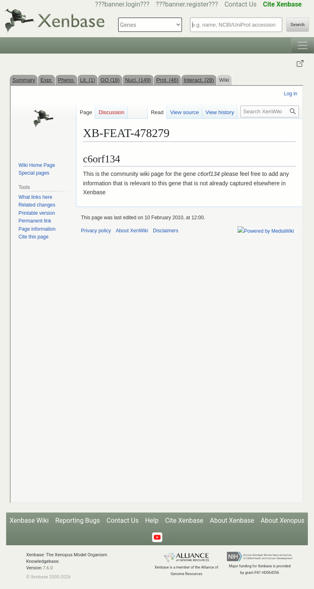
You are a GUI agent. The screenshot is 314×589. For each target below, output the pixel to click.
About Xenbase (232, 520)
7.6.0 (48, 568)
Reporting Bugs (77, 520)
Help (152, 520)
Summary (23, 80)
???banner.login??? (122, 4)
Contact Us (240, 4)
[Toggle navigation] (302, 45)
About (282, 520)
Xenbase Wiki (29, 520)
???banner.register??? (187, 4)
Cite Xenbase (184, 520)
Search (298, 24)
